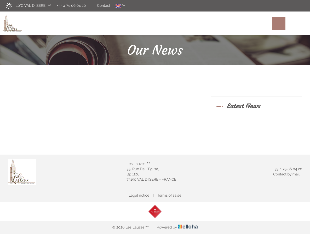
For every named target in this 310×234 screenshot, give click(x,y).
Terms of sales (169, 195)
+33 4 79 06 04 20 (284, 169)
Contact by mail (283, 174)
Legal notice (139, 195)
